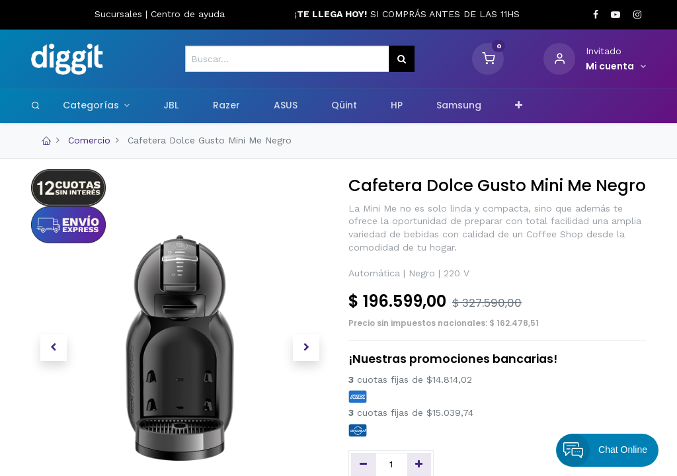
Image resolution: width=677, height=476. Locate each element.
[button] (518, 106)
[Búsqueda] (402, 59)
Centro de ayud (185, 14)
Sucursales (120, 14)
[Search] (35, 105)
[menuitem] (171, 106)
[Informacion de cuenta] (616, 66)
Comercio (89, 140)
